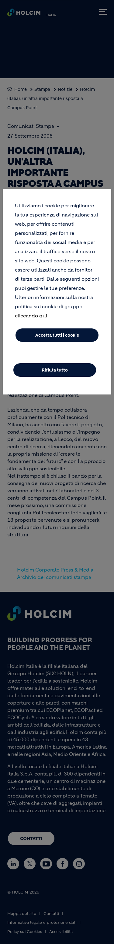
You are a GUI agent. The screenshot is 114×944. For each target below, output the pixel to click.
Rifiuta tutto (55, 372)
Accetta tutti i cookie (57, 337)
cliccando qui (31, 318)
